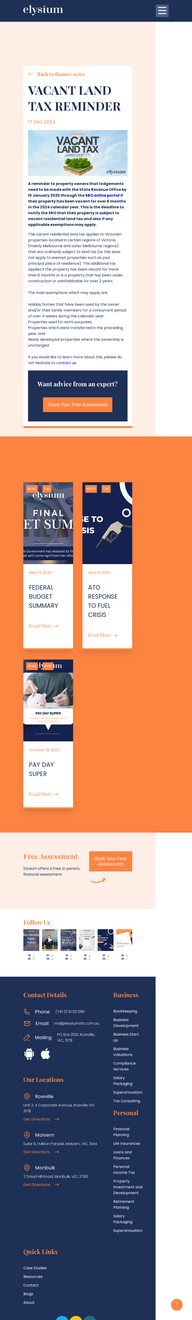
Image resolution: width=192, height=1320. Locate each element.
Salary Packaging (129, 1009)
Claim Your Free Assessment (96, 386)
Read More (43, 598)
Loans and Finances (131, 1071)
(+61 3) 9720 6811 (70, 966)
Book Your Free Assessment (140, 815)
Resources (33, 1185)
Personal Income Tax (132, 1080)
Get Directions (41, 1073)
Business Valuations (131, 991)
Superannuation (127, 1017)
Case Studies (35, 1176)
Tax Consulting (126, 1026)
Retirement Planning (132, 1103)
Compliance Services (132, 1000)
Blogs (28, 1202)
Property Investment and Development (136, 1091)
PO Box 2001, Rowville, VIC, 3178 (76, 991)
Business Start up (129, 983)
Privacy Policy (110, 1312)
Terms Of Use (83, 1312)
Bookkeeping (125, 965)
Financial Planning (129, 1054)
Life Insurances (126, 1063)
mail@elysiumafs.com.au (76, 978)
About (29, 1211)
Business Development (134, 974)
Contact (31, 1194)
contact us (38, 344)
